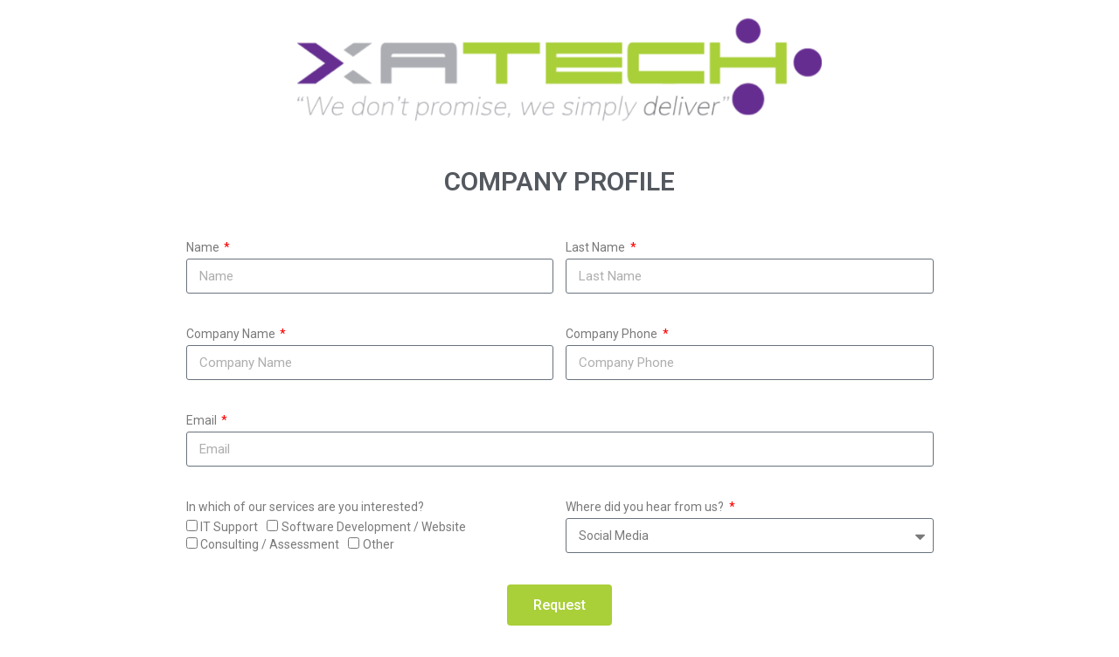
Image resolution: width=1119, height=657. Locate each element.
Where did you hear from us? (646, 507)
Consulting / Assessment (269, 544)
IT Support (229, 527)
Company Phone (613, 334)
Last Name (597, 247)
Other (378, 544)
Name (204, 247)
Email (202, 420)
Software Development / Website (373, 527)
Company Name (232, 334)
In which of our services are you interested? (305, 507)
